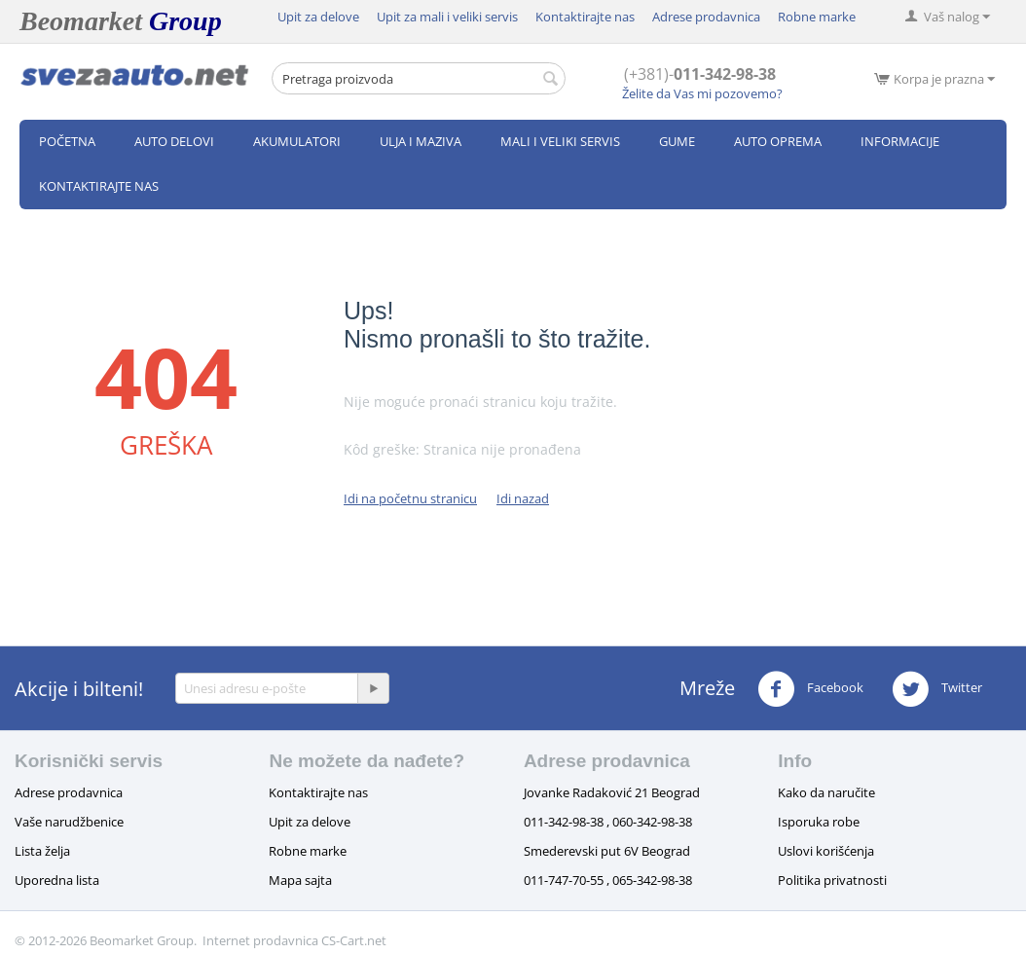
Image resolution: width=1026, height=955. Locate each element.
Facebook (810, 689)
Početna (67, 141)
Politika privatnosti (832, 880)
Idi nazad (522, 498)
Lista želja (42, 851)
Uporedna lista (57, 880)
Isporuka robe (819, 821)
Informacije (900, 141)
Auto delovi (174, 141)
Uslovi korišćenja (826, 851)
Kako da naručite (826, 792)
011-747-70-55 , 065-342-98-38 (608, 880)
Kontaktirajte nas (585, 16)
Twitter (937, 689)
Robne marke (817, 16)
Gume (677, 141)
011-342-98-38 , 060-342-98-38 (608, 821)
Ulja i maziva (420, 141)
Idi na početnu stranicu (410, 498)
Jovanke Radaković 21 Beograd (612, 792)
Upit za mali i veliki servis (447, 16)
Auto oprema (778, 141)
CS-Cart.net (353, 940)
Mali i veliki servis (560, 141)
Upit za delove (318, 16)
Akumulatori (297, 141)
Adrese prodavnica (706, 16)
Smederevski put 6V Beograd (607, 851)
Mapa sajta (300, 880)
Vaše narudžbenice (69, 821)
